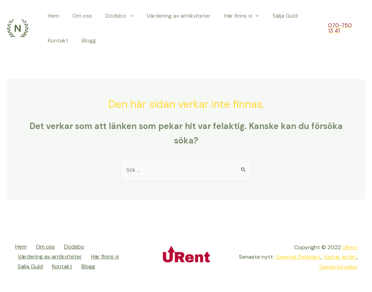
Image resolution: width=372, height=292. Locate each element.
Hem (52, 15)
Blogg (86, 40)
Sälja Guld (273, 15)
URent (350, 247)
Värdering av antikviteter (171, 15)
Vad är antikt (340, 257)
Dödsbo (114, 16)
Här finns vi (232, 16)
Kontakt (57, 40)
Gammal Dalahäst (297, 257)
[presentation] (124, 16)
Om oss (79, 15)
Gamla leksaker (338, 266)
